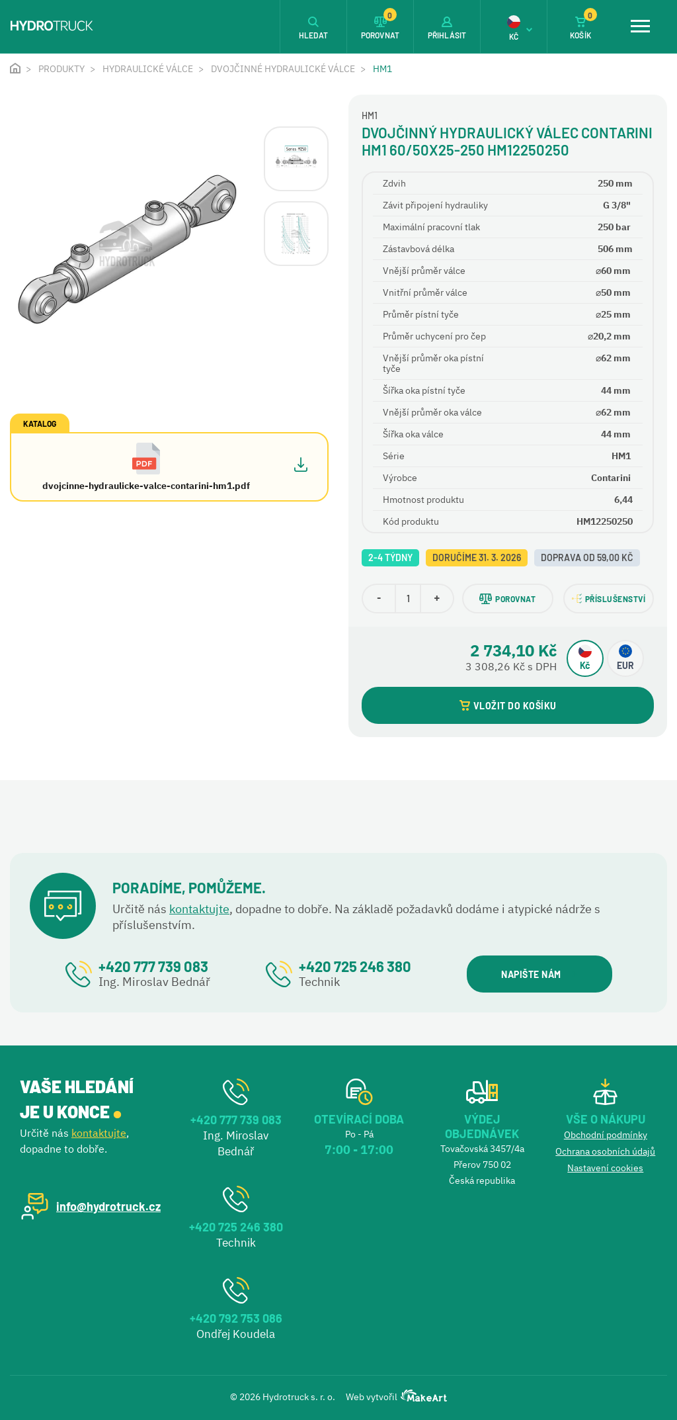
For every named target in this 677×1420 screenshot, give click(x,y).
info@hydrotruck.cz (108, 1206)
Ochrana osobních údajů (605, 1151)
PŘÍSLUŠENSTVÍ (609, 598)
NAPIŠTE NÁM (538, 974)
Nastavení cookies (605, 1168)
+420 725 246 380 (355, 966)
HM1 (382, 69)
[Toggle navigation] (640, 26)
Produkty (61, 69)
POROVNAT (507, 599)
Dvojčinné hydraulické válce (283, 69)
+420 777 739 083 (153, 966)
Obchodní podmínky (605, 1135)
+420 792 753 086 (236, 1318)
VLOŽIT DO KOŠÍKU (508, 705)
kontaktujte (199, 908)
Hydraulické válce (147, 69)
